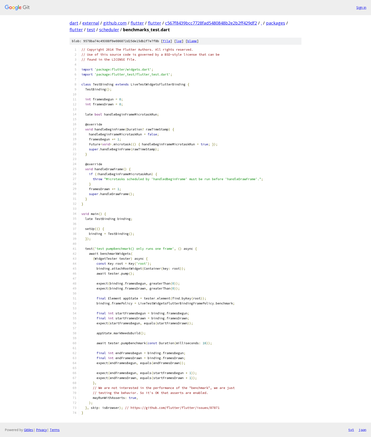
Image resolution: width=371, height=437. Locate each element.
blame (192, 41)
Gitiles (28, 430)
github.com (115, 23)
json (362, 430)
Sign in (361, 7)
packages (275, 23)
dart (74, 23)
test (91, 29)
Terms (55, 430)
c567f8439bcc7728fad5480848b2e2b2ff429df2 (211, 23)
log (179, 41)
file (166, 41)
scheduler (109, 29)
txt (351, 430)
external (90, 23)
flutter (137, 23)
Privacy (41, 430)
